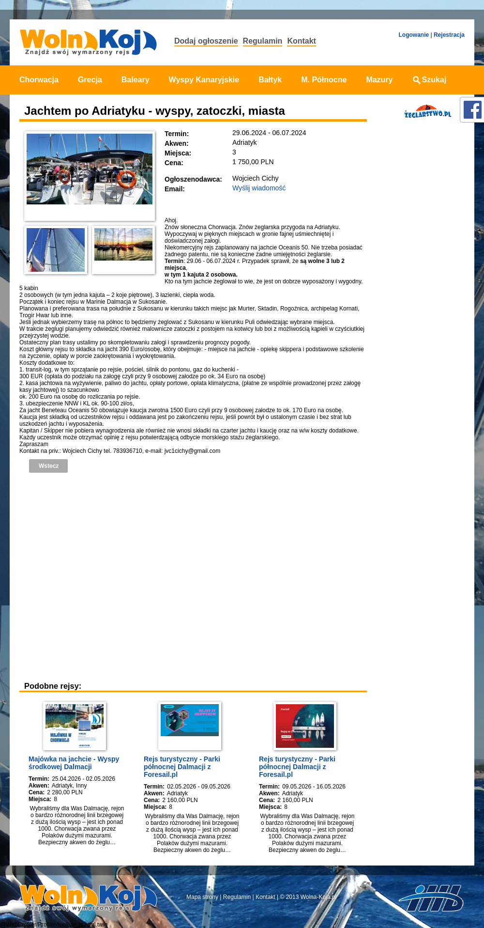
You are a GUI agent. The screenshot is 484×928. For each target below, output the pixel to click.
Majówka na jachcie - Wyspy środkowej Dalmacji (74, 763)
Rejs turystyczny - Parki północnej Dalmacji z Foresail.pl (182, 766)
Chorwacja (39, 80)
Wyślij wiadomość (259, 188)
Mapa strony (202, 897)
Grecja (90, 80)
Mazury (379, 80)
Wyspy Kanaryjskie (204, 80)
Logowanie (413, 34)
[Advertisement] (91, 575)
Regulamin (263, 41)
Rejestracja (449, 34)
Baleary (135, 80)
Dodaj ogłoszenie (206, 41)
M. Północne (324, 80)
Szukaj (429, 80)
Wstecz (49, 466)
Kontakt (301, 41)
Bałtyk (270, 80)
